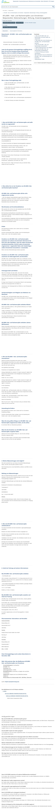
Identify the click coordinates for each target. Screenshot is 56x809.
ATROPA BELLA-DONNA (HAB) (9, 22)
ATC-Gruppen (51, 1)
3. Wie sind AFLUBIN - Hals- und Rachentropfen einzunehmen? (42, 45)
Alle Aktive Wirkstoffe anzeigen (30, 22)
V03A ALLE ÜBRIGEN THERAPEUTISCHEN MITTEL (17, 695)
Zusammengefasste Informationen (16, 30)
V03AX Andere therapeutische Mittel (10, 27)
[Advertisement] (43, 72)
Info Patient (5, 10)
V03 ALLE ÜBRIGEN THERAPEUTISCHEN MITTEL (15, 693)
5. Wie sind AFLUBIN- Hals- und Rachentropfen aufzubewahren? (41, 50)
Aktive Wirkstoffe (44, 1)
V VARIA (4, 691)
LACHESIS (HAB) (19, 22)
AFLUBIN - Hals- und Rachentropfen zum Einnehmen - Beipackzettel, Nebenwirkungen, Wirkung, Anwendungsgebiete (25, 12)
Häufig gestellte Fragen (39, 59)
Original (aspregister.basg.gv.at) (44, 62)
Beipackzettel (16, 1)
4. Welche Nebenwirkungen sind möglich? (43, 47)
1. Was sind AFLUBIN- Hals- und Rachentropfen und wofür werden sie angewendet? (42, 37)
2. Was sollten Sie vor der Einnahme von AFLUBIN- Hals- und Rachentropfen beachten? (43, 42)
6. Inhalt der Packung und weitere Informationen (42, 52)
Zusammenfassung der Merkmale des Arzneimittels (29, 1)
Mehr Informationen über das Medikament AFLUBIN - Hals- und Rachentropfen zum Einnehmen (43, 56)
